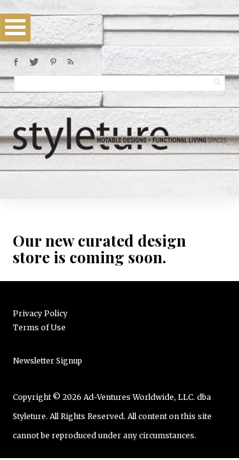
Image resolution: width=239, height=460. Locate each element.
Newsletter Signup (47, 360)
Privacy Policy (40, 313)
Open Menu (15, 27)
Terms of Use (39, 327)
